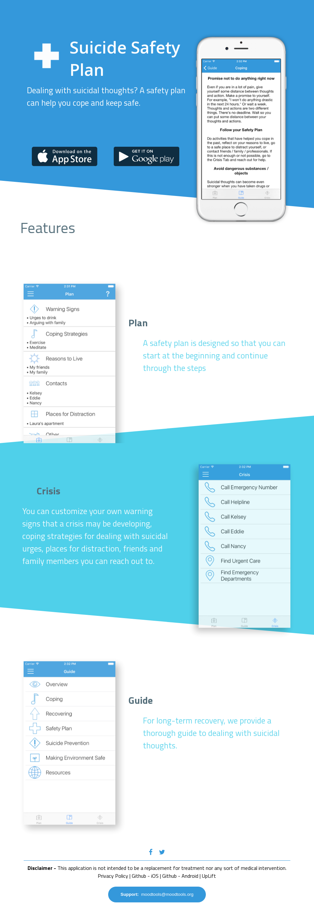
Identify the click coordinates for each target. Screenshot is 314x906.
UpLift (209, 876)
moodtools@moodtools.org (157, 894)
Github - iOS (145, 876)
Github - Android (180, 876)
